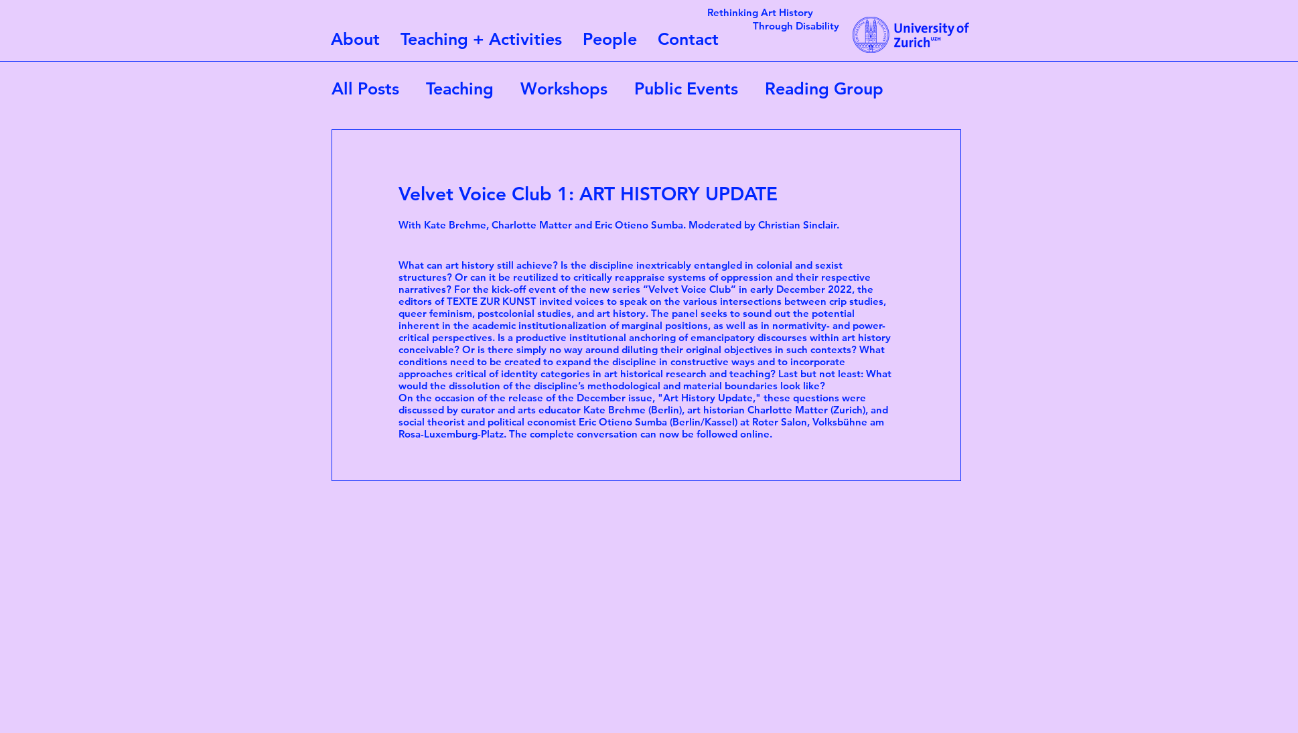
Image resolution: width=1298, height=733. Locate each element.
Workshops (563, 88)
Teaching (460, 88)
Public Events (686, 88)
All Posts (365, 88)
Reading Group (824, 88)
